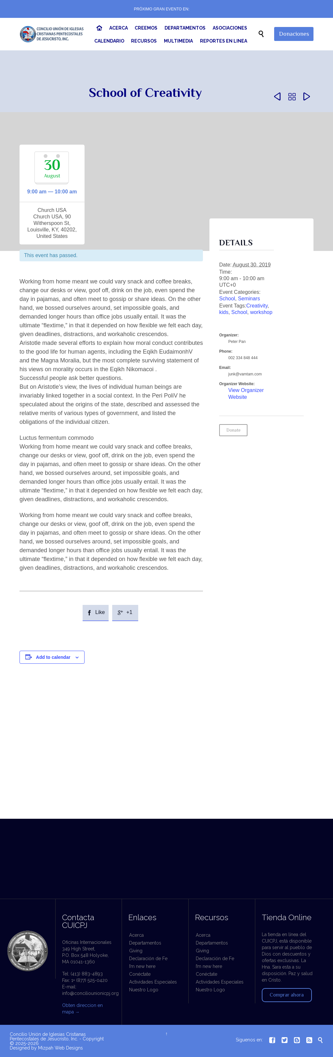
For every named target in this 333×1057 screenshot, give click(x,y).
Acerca (136, 935)
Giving (135, 950)
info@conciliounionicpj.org (90, 993)
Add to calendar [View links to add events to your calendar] (53, 657)
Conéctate (140, 974)
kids (223, 312)
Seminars (249, 298)
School (227, 298)
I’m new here (142, 966)
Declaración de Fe (148, 958)
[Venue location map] (166, 762)
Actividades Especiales (153, 982)
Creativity (257, 305)
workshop (261, 312)
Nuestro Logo (143, 989)
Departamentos (145, 943)
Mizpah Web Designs (60, 1047)
